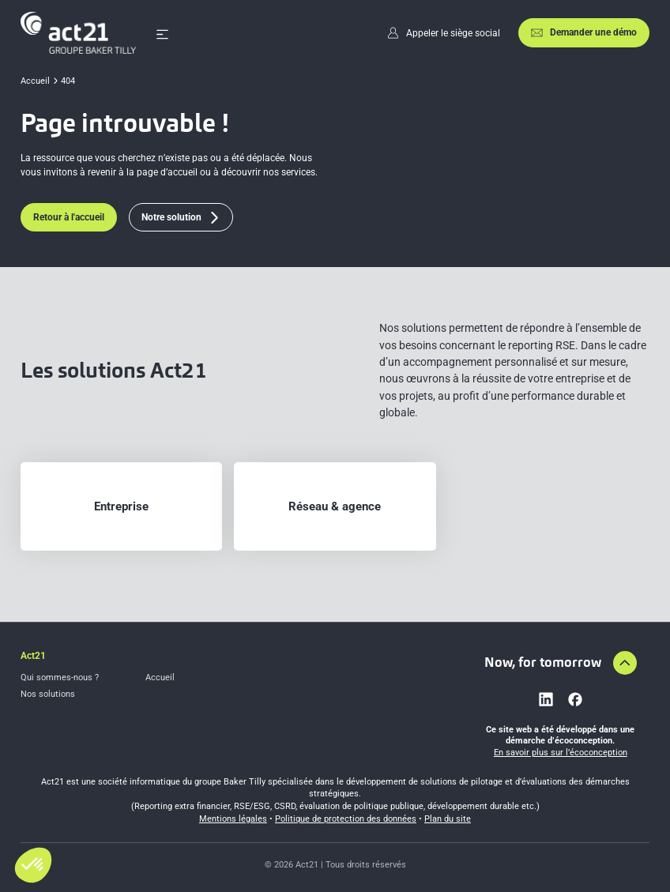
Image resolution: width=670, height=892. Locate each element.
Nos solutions (48, 694)
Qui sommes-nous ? (60, 677)
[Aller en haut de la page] (625, 663)
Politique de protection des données (345, 819)
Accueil (160, 677)
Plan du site (447, 819)
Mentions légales (233, 819)
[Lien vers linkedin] (546, 699)
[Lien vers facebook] (575, 699)
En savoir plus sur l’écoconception (560, 752)
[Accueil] (78, 33)
